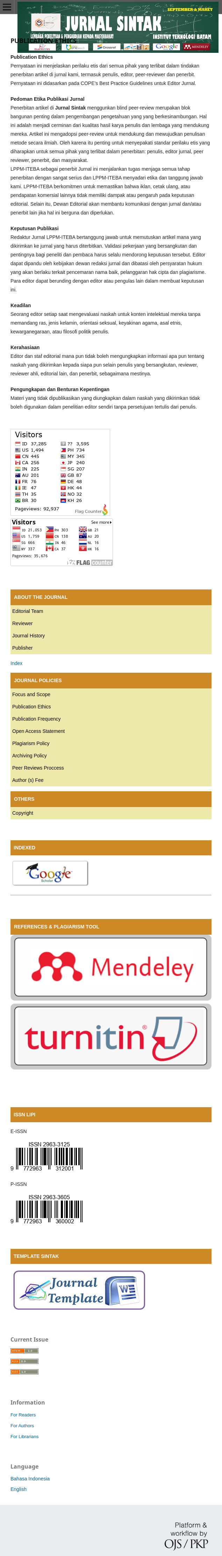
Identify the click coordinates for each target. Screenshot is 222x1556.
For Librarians (24, 1436)
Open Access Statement (38, 731)
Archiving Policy (29, 755)
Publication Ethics (31, 706)
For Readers (23, 1414)
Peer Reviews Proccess (38, 768)
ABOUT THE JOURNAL (40, 597)
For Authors (22, 1425)
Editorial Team (27, 611)
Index (16, 663)
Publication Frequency (36, 719)
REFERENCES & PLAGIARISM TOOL (56, 926)
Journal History (28, 635)
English (18, 1489)
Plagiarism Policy (31, 743)
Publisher (22, 648)
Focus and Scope (31, 694)
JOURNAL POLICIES (38, 680)
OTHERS (24, 799)
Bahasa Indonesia (30, 1478)
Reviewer (22, 623)
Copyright (22, 813)
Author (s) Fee (27, 780)
